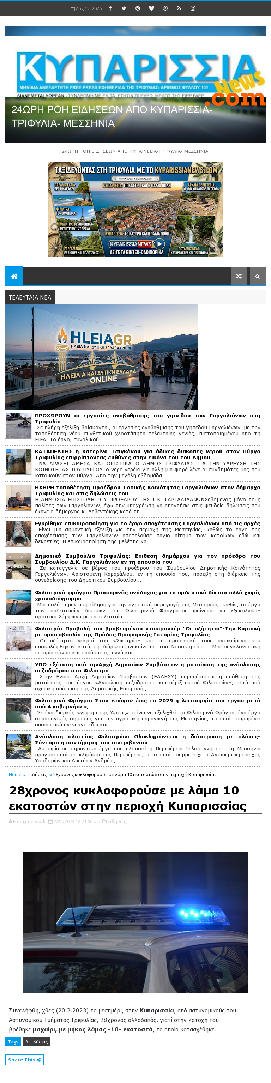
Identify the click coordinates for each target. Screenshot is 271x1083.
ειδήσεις (37, 774)
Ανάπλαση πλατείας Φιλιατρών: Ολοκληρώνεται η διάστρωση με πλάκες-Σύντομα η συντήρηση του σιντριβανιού (147, 739)
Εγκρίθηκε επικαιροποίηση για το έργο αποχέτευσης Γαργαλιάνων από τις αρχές (147, 523)
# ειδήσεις (36, 1042)
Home (15, 774)
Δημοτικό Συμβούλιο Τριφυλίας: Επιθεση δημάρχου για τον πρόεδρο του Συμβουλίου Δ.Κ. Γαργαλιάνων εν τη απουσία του (147, 559)
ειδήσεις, (117, 821)
